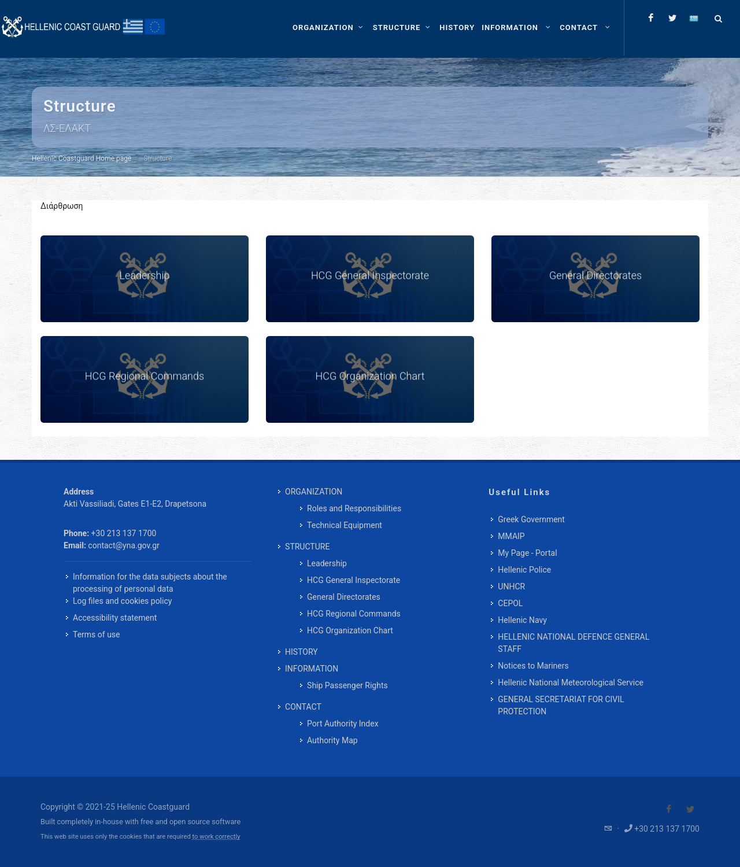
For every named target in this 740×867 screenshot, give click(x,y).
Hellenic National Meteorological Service (570, 682)
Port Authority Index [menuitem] (343, 723)
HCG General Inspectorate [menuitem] (353, 580)
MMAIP (511, 536)
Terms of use (96, 634)
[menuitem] (457, 28)
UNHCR (511, 586)
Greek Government (531, 519)
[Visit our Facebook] (669, 809)
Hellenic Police (524, 569)
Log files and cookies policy (122, 601)
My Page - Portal (527, 553)
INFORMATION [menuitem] (311, 668)
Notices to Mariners (533, 665)
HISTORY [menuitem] (301, 651)
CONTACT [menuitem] (303, 706)
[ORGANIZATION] (329, 28)
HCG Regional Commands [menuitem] (354, 613)
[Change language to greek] (693, 18)
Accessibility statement (115, 617)
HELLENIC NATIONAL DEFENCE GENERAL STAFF (573, 643)
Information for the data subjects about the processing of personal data (150, 582)
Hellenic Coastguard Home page (81, 158)
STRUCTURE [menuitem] (307, 546)
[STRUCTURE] (403, 28)
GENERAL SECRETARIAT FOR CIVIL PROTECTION (561, 705)
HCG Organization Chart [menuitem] (350, 630)
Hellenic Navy (522, 620)
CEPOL (510, 603)
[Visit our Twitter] (690, 809)
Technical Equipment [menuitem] (344, 525)
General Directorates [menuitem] (343, 597)
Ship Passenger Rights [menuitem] (347, 685)
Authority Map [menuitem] (332, 740)
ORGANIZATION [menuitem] (313, 491)
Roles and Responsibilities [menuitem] (354, 508)
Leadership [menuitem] (327, 563)
